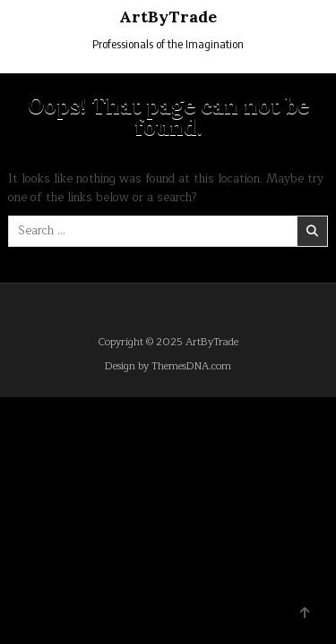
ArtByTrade (168, 16)
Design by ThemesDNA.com (168, 366)
